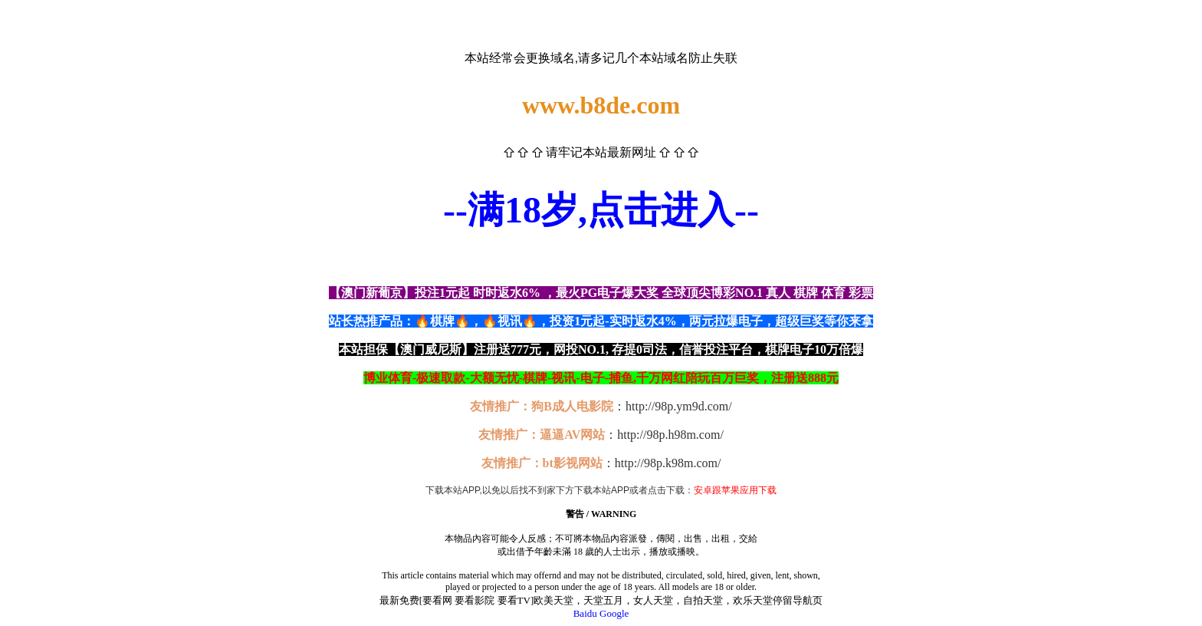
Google (614, 613)
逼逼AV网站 (572, 434)
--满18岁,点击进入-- (601, 209)
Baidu (585, 613)
